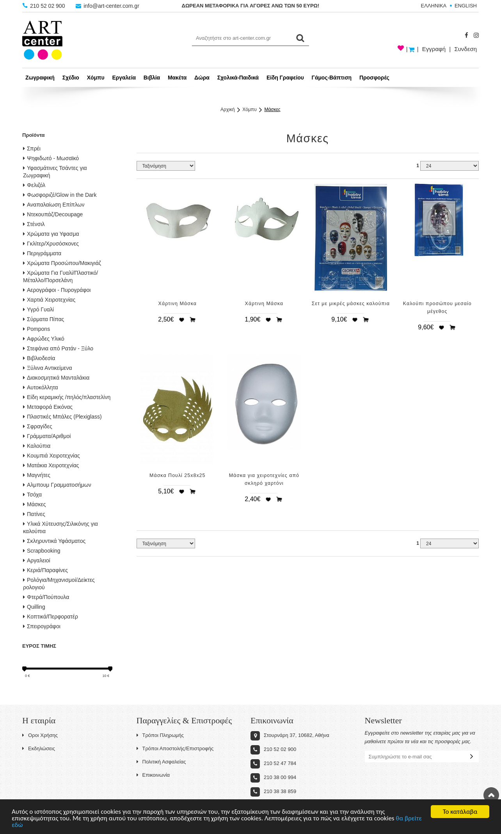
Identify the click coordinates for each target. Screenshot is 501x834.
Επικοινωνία (153, 775)
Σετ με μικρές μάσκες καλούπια (351, 303)
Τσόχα (32, 494)
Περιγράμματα (42, 253)
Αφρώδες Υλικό (43, 339)
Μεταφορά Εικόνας (48, 407)
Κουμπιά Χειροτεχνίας (51, 455)
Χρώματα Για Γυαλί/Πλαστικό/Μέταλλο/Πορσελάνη (60, 276)
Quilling (34, 607)
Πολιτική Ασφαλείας (161, 762)
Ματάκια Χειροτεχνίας (51, 465)
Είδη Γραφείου (285, 77)
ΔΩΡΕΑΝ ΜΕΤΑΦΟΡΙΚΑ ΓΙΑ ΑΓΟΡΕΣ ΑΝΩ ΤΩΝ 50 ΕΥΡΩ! (251, 6)
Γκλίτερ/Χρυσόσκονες (51, 243)
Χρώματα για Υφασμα (51, 234)
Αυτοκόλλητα (40, 387)
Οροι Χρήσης (40, 735)
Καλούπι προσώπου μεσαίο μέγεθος (437, 307)
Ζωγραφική (40, 77)
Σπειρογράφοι (41, 626)
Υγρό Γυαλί (38, 309)
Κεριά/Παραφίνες (45, 570)
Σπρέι (32, 148)
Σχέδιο (70, 77)
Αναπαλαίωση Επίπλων (53, 204)
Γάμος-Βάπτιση (332, 77)
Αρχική (227, 109)
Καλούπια (36, 446)
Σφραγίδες (37, 426)
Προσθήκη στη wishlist (181, 319)
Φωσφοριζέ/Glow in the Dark (59, 195)
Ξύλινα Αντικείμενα (47, 368)
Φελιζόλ (34, 185)
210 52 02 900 (44, 6)
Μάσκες (272, 109)
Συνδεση (465, 49)
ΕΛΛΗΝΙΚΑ (434, 6)
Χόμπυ (96, 77)
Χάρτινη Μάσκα (177, 303)
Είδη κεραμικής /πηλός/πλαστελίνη (66, 397)
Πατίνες (34, 514)
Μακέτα (177, 77)
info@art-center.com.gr (107, 6)
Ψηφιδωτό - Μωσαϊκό (51, 158)
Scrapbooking (41, 551)
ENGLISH (466, 6)
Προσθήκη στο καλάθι (193, 319)
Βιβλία (152, 77)
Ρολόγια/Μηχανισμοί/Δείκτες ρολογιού (59, 583)
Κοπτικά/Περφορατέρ (50, 616)
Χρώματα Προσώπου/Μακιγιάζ (62, 263)
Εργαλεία (124, 77)
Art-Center (42, 40)
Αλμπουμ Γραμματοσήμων (57, 485)
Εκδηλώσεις (38, 748)
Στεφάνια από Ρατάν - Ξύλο (58, 348)
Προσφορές (374, 77)
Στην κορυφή (491, 795)
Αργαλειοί (36, 560)
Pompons (36, 329)
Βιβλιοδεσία (39, 358)
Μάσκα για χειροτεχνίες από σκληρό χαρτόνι (264, 479)
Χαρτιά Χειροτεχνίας (49, 300)
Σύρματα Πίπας (43, 319)
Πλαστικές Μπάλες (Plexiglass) (62, 416)
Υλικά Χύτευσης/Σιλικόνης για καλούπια (60, 527)
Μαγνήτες (36, 475)
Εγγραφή (434, 49)
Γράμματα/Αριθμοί (47, 436)
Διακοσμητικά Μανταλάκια (56, 378)
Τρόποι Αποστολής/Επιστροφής (175, 748)
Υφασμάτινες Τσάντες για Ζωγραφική (55, 171)
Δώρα (202, 77)
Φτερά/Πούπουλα (46, 597)
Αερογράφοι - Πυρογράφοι (57, 290)
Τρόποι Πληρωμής (160, 735)
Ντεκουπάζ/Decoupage (53, 214)
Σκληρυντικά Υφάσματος (54, 541)
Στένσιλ (34, 224)
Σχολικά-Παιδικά (238, 77)
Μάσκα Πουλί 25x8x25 (177, 475)
